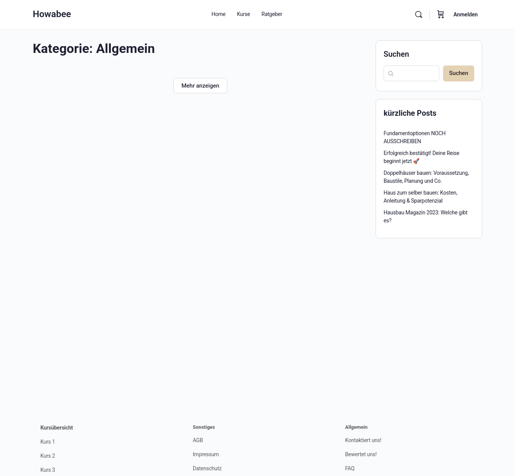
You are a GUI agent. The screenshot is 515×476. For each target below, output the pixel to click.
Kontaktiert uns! (363, 440)
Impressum (206, 454)
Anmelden (465, 14)
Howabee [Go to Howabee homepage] (52, 14)
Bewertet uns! (361, 454)
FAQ (350, 468)
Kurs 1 (47, 442)
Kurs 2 (47, 456)
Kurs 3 (47, 470)
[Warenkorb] (441, 14)
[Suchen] (418, 14)
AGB (198, 440)
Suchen (396, 54)
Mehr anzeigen (200, 85)
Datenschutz (207, 468)
